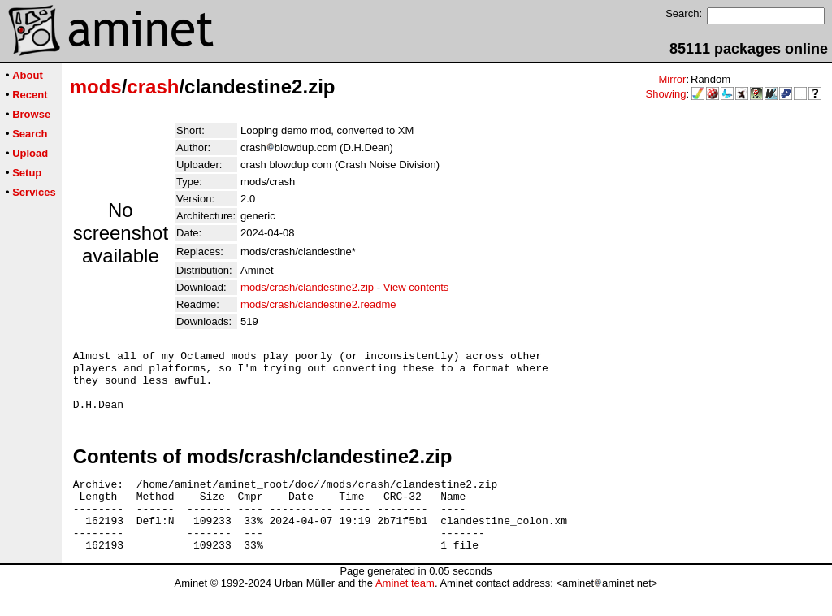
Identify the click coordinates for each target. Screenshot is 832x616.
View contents (416, 287)
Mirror (672, 79)
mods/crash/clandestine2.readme (318, 304)
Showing (666, 94)
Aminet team (405, 610)
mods (96, 87)
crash (153, 87)
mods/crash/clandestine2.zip (307, 287)
